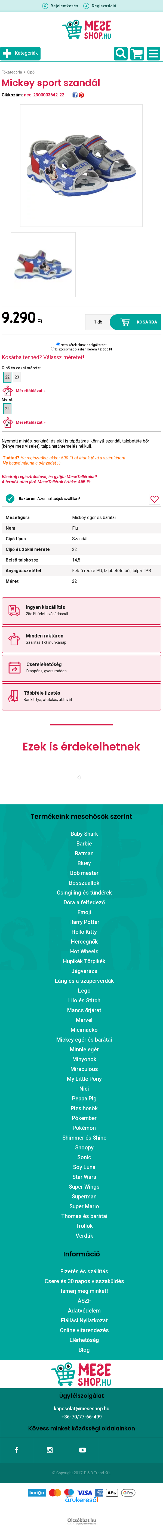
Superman (84, 1196)
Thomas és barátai (84, 1216)
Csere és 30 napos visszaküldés (84, 1281)
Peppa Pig (84, 1098)
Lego (84, 990)
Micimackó (84, 1030)
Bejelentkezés (64, 6)
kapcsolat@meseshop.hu (81, 1408)
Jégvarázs (84, 971)
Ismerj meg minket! (84, 1291)
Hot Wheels (84, 951)
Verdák (84, 1235)
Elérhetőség (84, 1340)
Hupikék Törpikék (84, 961)
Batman (84, 853)
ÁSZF (84, 1301)
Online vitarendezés (84, 1330)
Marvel (84, 1020)
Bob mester (84, 873)
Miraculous (84, 1069)
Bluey (84, 863)
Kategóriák (26, 53)
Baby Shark (84, 834)
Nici (84, 1088)
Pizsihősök (84, 1108)
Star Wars (84, 1177)
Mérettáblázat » (31, 390)
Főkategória (12, 72)
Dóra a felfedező (84, 902)
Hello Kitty (84, 932)
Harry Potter (84, 922)
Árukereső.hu (81, 1508)
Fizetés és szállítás (84, 1271)
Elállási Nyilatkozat (84, 1320)
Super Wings (84, 1186)
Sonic (84, 1157)
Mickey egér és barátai (84, 1039)
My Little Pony (84, 1079)
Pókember (84, 1118)
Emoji (84, 912)
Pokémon (84, 1128)
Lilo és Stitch (84, 1000)
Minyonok (84, 1059)
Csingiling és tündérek (84, 892)
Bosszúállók (84, 883)
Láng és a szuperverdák (84, 981)
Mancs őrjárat (84, 1010)
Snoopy (84, 1147)
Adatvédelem (84, 1310)
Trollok (84, 1226)
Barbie (84, 843)
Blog (84, 1350)
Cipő (31, 72)
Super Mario (84, 1206)
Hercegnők (84, 941)
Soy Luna (84, 1167)
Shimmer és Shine (84, 1137)
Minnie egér (84, 1049)
